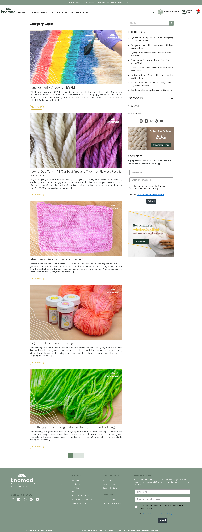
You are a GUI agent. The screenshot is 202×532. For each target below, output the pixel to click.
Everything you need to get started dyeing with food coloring (72, 427)
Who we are (63, 12)
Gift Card (75, 488)
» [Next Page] (81, 456)
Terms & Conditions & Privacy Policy (150, 195)
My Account (107, 480)
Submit (151, 201)
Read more (36, 107)
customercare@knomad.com (113, 503)
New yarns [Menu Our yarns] (23, 12)
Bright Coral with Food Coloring (51, 343)
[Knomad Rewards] (168, 11)
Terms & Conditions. (47, 531)
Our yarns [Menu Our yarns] (35, 12)
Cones (52, 12)
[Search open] (154, 12)
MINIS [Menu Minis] (44, 12)
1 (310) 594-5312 (109, 499)
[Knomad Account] (187, 11)
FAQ (73, 492)
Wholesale (76, 12)
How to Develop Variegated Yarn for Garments (151, 90)
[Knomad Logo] (9, 10)
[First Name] (151, 172)
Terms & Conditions (79, 503)
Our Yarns (75, 480)
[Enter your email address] (151, 179)
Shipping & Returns (110, 488)
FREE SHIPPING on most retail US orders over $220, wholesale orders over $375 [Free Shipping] (101, 3)
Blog (85, 12)
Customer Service (109, 484)
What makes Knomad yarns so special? (56, 259)
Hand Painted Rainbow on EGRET (52, 87)
